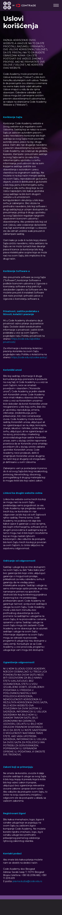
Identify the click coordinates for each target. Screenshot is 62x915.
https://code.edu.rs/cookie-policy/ (29, 357)
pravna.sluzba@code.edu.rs (27, 881)
